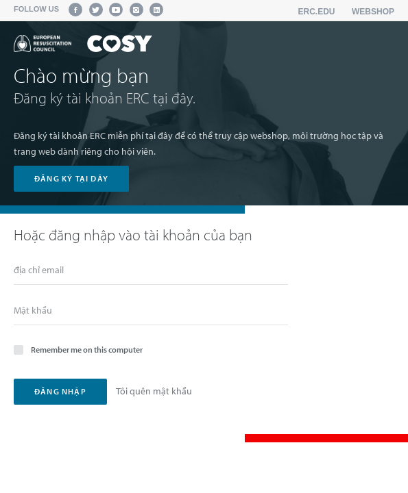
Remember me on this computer (78, 349)
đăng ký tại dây (71, 178)
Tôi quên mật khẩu (154, 391)
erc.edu (316, 11)
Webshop (373, 11)
